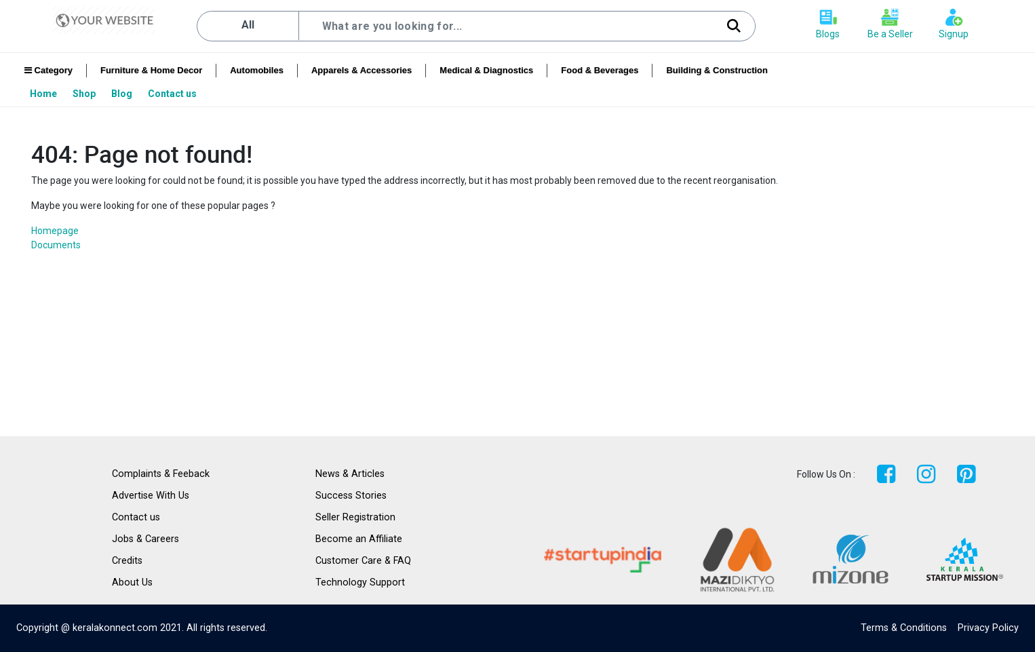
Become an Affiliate (358, 539)
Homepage (55, 230)
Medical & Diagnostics (486, 70)
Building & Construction (716, 70)
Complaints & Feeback (161, 474)
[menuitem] (44, 93)
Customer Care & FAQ (363, 561)
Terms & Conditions (904, 628)
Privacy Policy (988, 628)
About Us (132, 582)
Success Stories (351, 495)
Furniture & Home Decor (151, 70)
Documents (56, 244)
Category (48, 70)
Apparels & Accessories (361, 70)
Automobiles (257, 70)
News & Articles (350, 474)
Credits (127, 561)
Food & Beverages (599, 70)
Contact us (136, 517)
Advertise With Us (150, 495)
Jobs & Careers (145, 539)
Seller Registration (355, 517)
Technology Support (360, 582)
